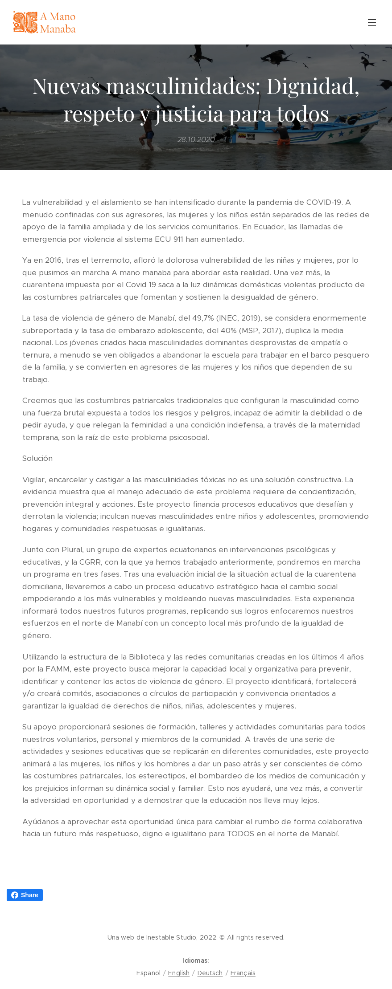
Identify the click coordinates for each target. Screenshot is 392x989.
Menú (372, 22)
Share (24, 895)
